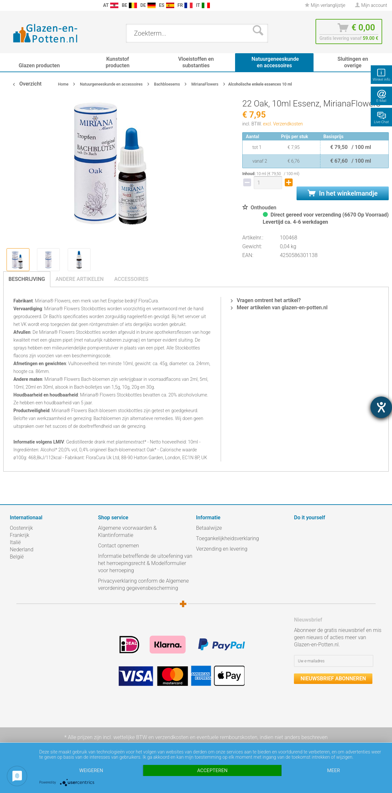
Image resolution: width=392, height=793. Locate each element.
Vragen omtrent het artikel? (266, 300)
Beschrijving (27, 279)
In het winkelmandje (343, 193)
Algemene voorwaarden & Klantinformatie (127, 531)
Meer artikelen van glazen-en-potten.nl (279, 307)
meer (333, 770)
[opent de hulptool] (381, 407)
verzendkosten (172, 737)
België (17, 557)
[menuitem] (6, 5)
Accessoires (131, 279)
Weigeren (91, 770)
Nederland (21, 549)
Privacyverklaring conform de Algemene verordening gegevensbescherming (143, 584)
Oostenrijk (21, 528)
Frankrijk (19, 535)
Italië (15, 542)
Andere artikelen (80, 279)
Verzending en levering (221, 549)
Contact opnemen (118, 545)
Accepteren (212, 770)
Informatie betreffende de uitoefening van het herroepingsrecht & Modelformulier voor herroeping (145, 563)
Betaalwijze (209, 528)
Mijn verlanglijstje (325, 5)
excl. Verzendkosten (283, 123)
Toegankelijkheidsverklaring (227, 538)
